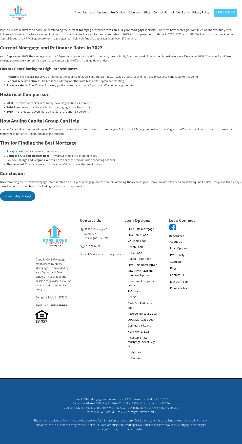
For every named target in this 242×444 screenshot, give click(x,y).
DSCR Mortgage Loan (141, 319)
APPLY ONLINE (225, 12)
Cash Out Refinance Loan (140, 305)
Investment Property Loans (141, 283)
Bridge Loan (135, 352)
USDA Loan (135, 253)
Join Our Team (180, 12)
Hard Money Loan (139, 331)
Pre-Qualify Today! (17, 196)
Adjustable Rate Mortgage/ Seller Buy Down (141, 342)
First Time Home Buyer (142, 265)
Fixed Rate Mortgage (141, 229)
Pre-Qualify (117, 12)
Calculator (134, 12)
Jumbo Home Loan (139, 259)
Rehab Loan (135, 247)
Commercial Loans (139, 325)
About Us (81, 12)
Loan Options (98, 12)
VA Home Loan (137, 241)
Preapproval (15, 151)
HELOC (132, 297)
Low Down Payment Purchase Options (140, 273)
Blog (147, 12)
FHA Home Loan (138, 235)
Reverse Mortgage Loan (143, 313)
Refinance (134, 291)
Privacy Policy (200, 12)
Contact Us (160, 12)
